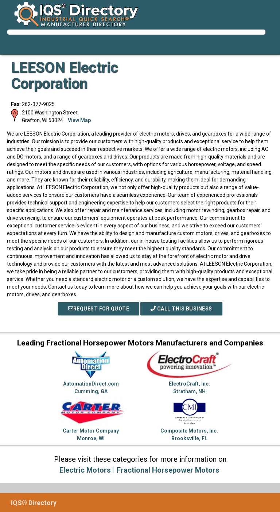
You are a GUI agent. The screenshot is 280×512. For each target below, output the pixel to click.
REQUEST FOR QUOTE (98, 309)
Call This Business (181, 309)
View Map (79, 120)
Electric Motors (85, 470)
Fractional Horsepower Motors (168, 470)
